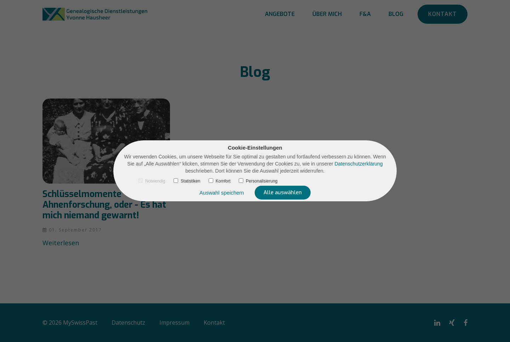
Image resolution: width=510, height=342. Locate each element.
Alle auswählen (283, 192)
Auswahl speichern (221, 193)
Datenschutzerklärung (359, 164)
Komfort (220, 181)
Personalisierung (258, 181)
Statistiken (187, 181)
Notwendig (151, 181)
